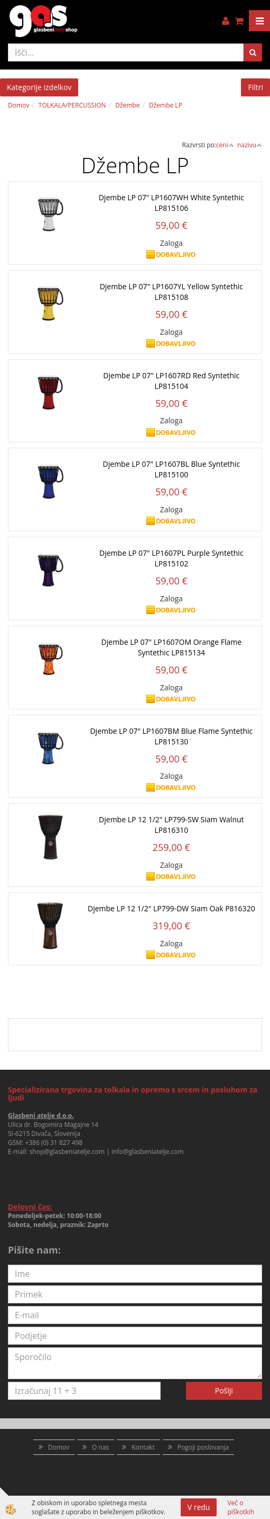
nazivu (249, 144)
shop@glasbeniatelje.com (67, 1151)
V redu (199, 1507)
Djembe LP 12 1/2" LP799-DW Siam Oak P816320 (171, 908)
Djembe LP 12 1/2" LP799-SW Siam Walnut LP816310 (171, 824)
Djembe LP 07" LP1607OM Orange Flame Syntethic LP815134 (171, 647)
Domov (18, 105)
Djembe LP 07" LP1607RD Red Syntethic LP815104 (171, 380)
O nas (100, 1447)
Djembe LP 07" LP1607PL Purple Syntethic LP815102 (171, 558)
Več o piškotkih (240, 1507)
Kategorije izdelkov (39, 87)
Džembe (127, 105)
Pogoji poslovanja (203, 1447)
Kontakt (143, 1447)
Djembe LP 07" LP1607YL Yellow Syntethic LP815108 (171, 291)
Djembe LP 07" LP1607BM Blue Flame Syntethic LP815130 (171, 736)
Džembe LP (165, 105)
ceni (225, 144)
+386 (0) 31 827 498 (53, 1142)
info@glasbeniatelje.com (147, 1151)
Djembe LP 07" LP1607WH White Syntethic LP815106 (171, 202)
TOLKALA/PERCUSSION (72, 105)
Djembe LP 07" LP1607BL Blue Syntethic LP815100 (171, 469)
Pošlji (224, 1390)
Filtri (255, 87)
